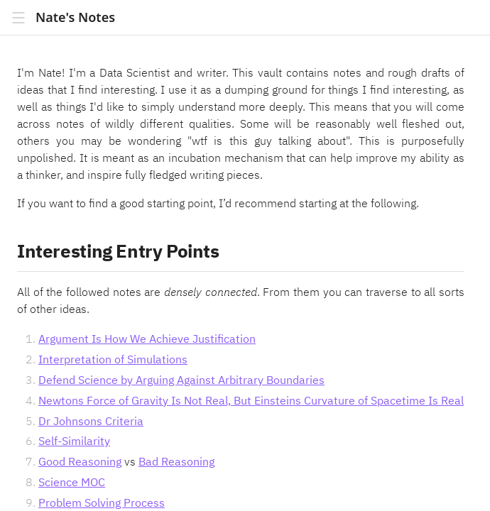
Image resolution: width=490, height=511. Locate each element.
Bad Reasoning (176, 461)
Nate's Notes (75, 17)
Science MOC (71, 482)
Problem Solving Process (101, 502)
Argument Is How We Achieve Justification (147, 338)
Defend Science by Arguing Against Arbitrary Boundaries (181, 380)
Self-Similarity (74, 441)
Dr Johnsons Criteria (90, 421)
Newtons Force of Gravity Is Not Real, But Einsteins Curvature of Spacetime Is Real (251, 400)
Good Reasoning (79, 461)
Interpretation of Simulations (112, 359)
